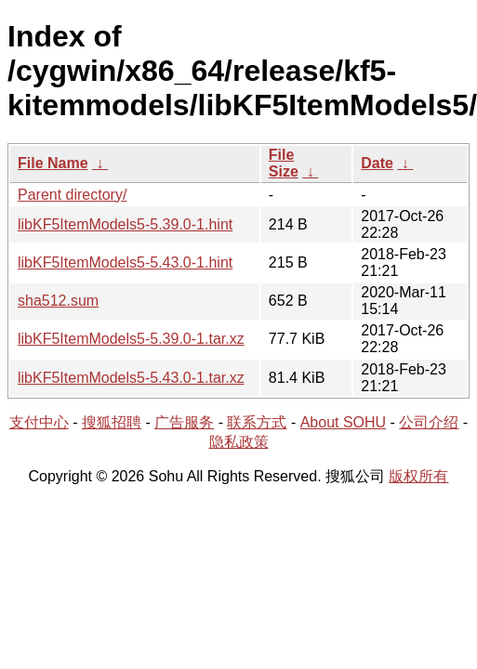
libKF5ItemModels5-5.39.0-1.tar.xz (131, 339)
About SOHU (343, 422)
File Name (53, 163)
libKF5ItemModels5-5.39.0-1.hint (125, 224)
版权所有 (418, 476)
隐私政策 (239, 442)
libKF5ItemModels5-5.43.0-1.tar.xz (131, 378)
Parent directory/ (72, 195)
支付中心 (39, 422)
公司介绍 (428, 422)
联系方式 (256, 422)
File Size (283, 163)
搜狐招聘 (111, 422)
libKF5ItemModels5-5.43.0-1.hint (125, 262)
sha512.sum (58, 300)
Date (377, 163)
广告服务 (184, 422)
